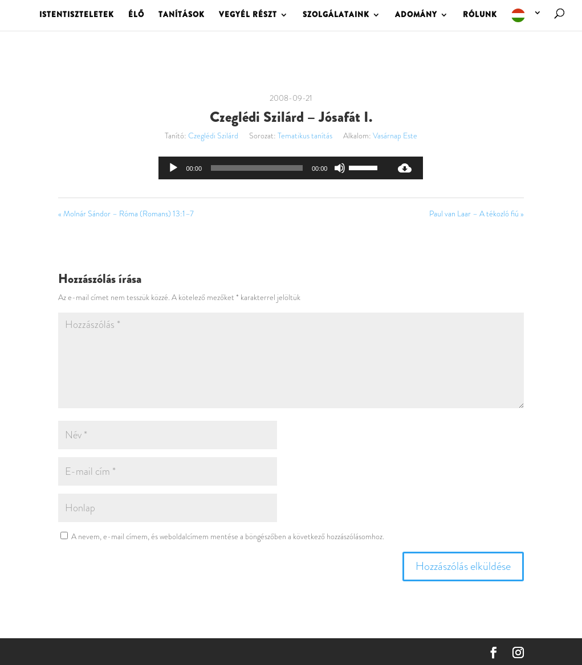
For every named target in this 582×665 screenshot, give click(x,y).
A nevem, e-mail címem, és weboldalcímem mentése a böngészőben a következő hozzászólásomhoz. (227, 536)
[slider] (257, 168)
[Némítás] (339, 168)
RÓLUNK (480, 15)
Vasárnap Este (395, 135)
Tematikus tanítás (305, 135)
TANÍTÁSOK (181, 15)
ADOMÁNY (416, 15)
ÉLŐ (136, 15)
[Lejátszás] (173, 168)
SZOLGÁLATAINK (336, 15)
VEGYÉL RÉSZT (248, 15)
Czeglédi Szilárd (213, 135)
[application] (272, 168)
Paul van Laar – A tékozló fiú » (476, 213)
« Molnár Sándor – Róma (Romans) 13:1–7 (126, 213)
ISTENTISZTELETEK (76, 15)
